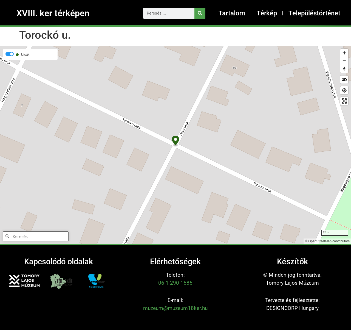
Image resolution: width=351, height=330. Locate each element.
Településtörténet (314, 13)
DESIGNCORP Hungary (292, 308)
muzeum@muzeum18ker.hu (175, 308)
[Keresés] (199, 13)
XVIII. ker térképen (52, 13)
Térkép (267, 13)
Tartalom (232, 13)
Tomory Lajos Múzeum (292, 283)
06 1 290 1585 (175, 283)
